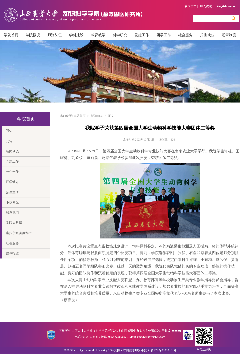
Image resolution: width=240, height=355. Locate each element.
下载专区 (12, 202)
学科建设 (76, 35)
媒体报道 (12, 253)
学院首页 (11, 35)
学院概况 (33, 35)
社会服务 (185, 35)
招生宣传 (12, 192)
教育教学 (98, 35)
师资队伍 (54, 35)
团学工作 (163, 35)
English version (228, 6)
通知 (9, 131)
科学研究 (120, 35)
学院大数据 (14, 222)
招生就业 (207, 35)
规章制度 (229, 35)
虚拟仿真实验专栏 (19, 233)
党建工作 (142, 35)
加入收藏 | (206, 6)
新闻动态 (12, 151)
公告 (9, 141)
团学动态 (12, 182)
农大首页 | (191, 6)
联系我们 (12, 212)
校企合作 (12, 171)
